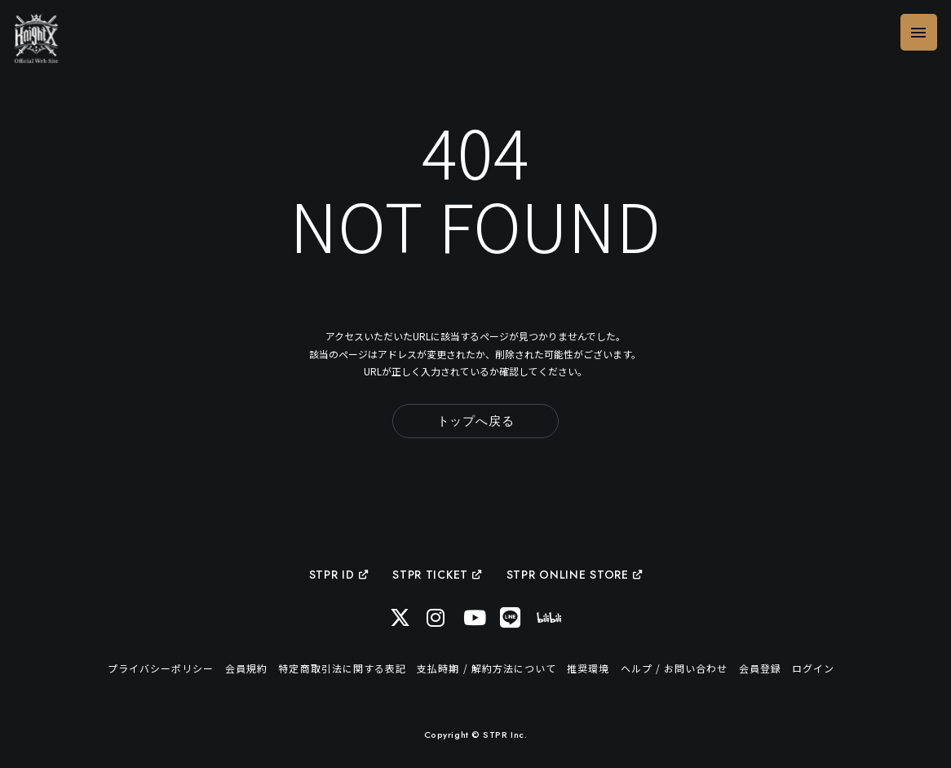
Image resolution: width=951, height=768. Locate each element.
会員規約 (246, 668)
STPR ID (339, 574)
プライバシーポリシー (161, 668)
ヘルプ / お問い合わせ (674, 668)
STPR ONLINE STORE (574, 574)
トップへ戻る (476, 421)
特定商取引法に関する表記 (341, 668)
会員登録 (760, 668)
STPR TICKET (436, 574)
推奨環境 (588, 668)
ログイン (813, 668)
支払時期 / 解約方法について (486, 668)
